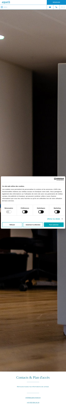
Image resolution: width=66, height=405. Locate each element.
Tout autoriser (54, 224)
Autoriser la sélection (33, 224)
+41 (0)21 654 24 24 (33, 402)
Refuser (12, 224)
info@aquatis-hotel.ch (33, 398)
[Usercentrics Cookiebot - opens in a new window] (55, 179)
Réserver (56, 2)
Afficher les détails (53, 219)
